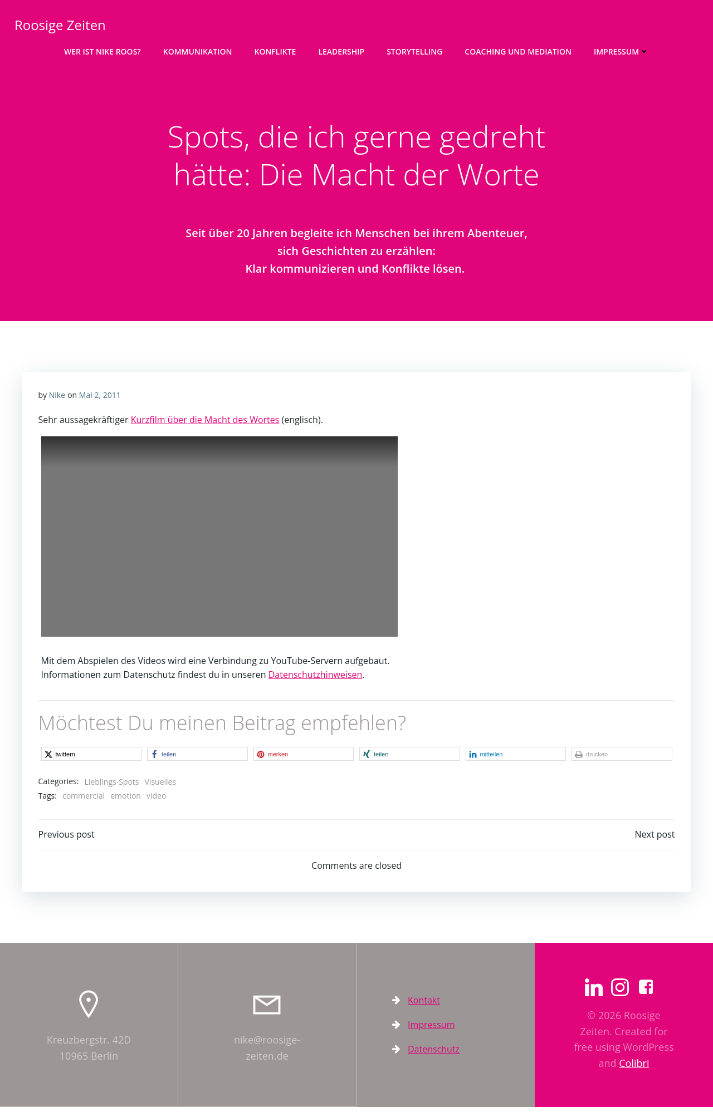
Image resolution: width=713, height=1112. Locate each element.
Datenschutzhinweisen (315, 678)
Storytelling (414, 50)
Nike (57, 398)
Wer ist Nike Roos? (102, 50)
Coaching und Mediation (518, 50)
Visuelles (161, 785)
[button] (91, 757)
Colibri (634, 1068)
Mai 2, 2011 (100, 398)
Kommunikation (197, 50)
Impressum (621, 50)
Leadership (341, 50)
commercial (83, 799)
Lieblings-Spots (112, 785)
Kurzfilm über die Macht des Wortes (205, 423)
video (156, 799)
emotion (126, 799)
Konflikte (275, 50)
